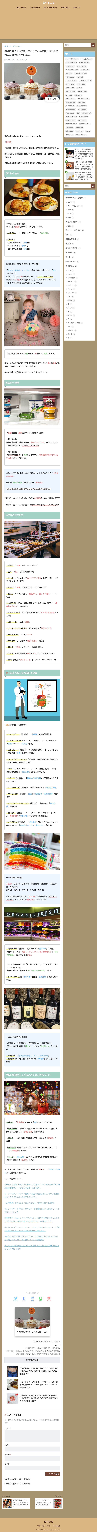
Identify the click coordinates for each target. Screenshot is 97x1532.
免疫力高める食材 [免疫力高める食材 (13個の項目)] (71, 91)
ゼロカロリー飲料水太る (15, 1351)
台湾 (71, 210)
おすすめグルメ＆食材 (76, 198)
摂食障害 (71, 253)
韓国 (71, 213)
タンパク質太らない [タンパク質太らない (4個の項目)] (71, 62)
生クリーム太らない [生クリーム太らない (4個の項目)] (71, 116)
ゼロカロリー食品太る (51, 1348)
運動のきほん (65, 7)
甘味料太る (56, 1354)
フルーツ (72, 293)
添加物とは (31, 1351)
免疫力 (70, 244)
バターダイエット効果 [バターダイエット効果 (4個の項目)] (81, 73)
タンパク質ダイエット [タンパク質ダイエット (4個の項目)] (87, 59)
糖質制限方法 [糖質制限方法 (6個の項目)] (79, 127)
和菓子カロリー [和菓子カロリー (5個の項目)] (82, 91)
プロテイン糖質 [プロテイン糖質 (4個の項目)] (70, 88)
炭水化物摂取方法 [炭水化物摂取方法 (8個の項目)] (82, 106)
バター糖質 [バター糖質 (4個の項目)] (80, 77)
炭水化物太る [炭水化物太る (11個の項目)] (81, 102)
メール (8, 1455)
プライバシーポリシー (44, 1526)
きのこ (71, 274)
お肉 (71, 270)
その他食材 (73, 278)
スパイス (72, 281)
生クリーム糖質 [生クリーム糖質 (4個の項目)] (83, 116)
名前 (7, 1445)
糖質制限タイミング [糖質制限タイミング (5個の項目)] (71, 124)
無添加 (46, 1354)
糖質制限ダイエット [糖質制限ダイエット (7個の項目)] (84, 124)
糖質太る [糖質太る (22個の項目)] (88, 131)
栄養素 (71, 308)
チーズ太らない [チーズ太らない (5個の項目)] (85, 70)
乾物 (69, 235)
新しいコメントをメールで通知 (18, 1479)
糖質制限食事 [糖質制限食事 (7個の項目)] (69, 131)
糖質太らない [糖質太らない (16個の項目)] (79, 131)
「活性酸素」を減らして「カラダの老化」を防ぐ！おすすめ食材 (29, 1203)
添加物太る (42, 1351)
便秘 (71, 226)
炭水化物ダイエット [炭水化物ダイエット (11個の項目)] (83, 98)
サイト (7, 1464)
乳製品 (71, 300)
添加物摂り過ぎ (23, 1354)
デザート (72, 285)
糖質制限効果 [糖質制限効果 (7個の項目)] (69, 127)
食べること (48, 2)
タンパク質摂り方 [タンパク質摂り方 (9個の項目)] (84, 62)
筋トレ (70, 257)
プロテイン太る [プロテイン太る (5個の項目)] (81, 84)
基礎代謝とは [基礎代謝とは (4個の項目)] (78, 95)
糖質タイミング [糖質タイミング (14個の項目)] (82, 120)
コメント (8, 1428)
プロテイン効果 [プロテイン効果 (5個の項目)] (70, 84)
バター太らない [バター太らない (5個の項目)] (70, 77)
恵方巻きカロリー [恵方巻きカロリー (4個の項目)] (71, 98)
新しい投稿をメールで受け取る (18, 1484)
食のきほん (48, 1342)
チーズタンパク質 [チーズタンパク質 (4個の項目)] (82, 66)
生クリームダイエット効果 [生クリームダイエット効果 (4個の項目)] (84, 113)
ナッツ (71, 289)
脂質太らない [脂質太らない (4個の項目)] (69, 134)
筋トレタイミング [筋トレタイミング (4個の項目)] (71, 120)
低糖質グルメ (72, 239)
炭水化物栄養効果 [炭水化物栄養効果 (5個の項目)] (71, 109)
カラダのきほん (35, 7)
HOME (48, 1522)
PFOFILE (77, 7)
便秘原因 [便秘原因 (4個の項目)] (79, 88)
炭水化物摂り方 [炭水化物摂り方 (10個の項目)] (70, 106)
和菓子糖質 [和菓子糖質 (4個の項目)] (69, 95)
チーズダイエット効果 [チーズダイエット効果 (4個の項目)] (72, 70)
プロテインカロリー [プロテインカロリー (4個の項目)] (71, 80)
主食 (71, 297)
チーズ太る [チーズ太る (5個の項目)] (69, 73)
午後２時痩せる (73, 248)
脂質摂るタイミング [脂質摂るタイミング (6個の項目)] (81, 134)
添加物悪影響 (54, 1351)
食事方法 (57, 1342)
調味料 (71, 315)
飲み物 (71, 334)
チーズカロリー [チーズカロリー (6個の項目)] (70, 66)
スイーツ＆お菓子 (75, 206)
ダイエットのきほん (50, 7)
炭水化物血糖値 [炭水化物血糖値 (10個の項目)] (70, 113)
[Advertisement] (48, 25)
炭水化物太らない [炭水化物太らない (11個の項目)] (71, 102)
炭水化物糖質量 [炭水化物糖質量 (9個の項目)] (82, 109)
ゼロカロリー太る (33, 1348)
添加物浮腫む (37, 1354)
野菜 (71, 327)
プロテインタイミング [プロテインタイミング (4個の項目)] (85, 80)
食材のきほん (21, 7)
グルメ (71, 202)
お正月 (70, 217)
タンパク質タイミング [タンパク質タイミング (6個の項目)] (72, 59)
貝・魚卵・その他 (75, 323)
